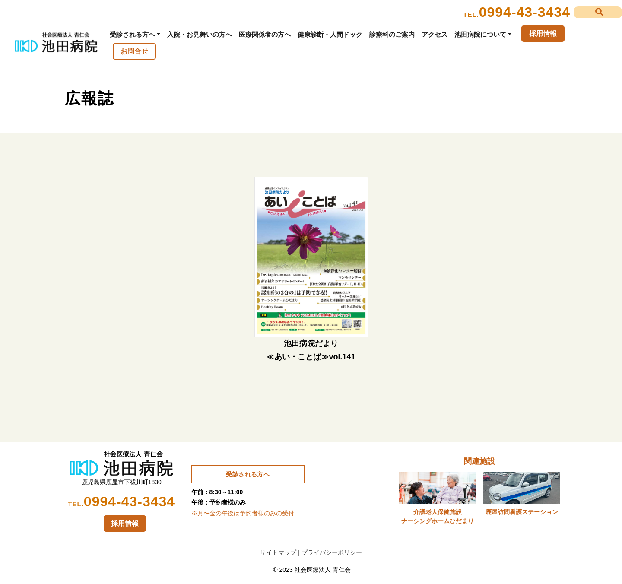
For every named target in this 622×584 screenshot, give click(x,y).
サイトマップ (278, 552)
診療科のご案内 (392, 34)
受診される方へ (132, 34)
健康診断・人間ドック (330, 34)
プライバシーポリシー (331, 552)
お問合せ (134, 51)
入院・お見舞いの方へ (199, 34)
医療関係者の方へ (265, 34)
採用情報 (543, 33)
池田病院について (480, 34)
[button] (598, 12)
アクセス (434, 34)
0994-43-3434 (524, 12)
